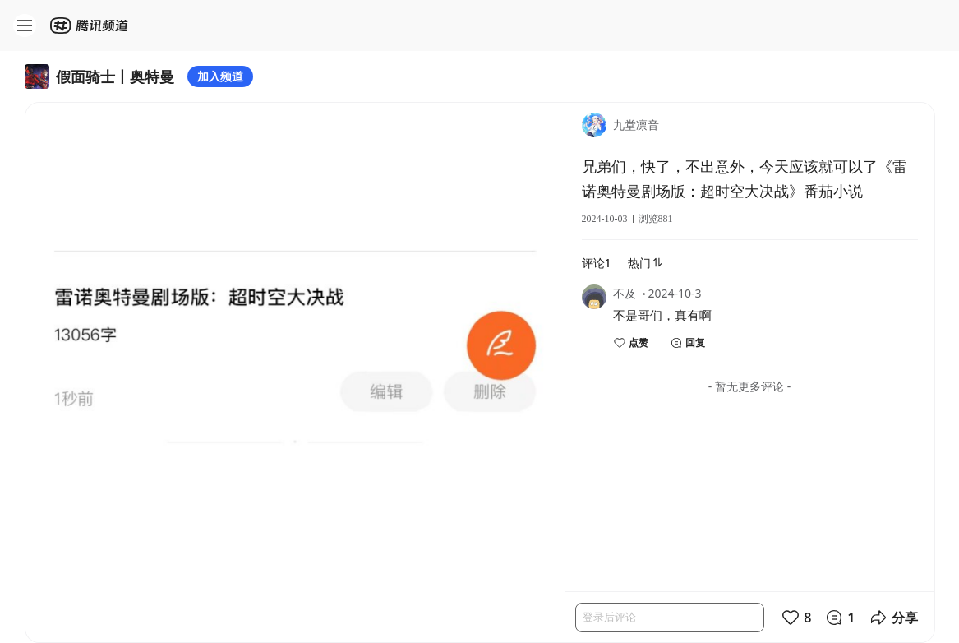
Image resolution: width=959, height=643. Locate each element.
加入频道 (220, 76)
